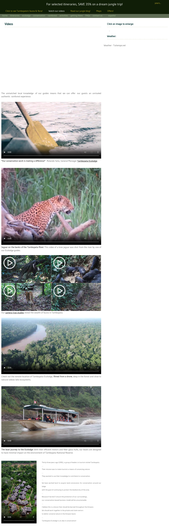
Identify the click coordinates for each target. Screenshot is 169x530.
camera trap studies (14, 312)
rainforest (52, 15)
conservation (39, 15)
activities (64, 15)
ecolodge (26, 15)
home (5, 15)
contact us (97, 15)
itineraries (15, 15)
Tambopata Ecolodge (87, 160)
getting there (77, 15)
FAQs (87, 15)
